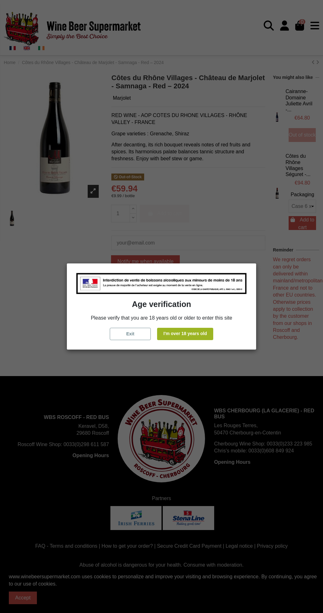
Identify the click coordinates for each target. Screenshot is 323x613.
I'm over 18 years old (185, 333)
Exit (130, 333)
